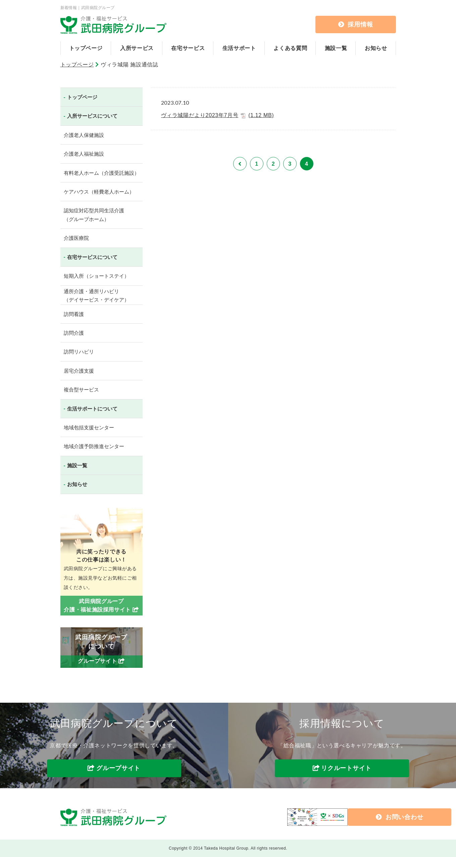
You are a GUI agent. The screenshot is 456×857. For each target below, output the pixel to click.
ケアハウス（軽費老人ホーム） (99, 192)
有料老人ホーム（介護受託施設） (101, 173)
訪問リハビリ (79, 352)
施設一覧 (336, 48)
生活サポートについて (92, 409)
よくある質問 (290, 48)
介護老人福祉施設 (84, 154)
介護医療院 (76, 238)
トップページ (86, 48)
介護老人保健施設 (84, 135)
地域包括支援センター (89, 427)
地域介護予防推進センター (94, 446)
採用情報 (355, 24)
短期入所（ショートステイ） (96, 276)
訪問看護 (74, 314)
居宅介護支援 (79, 371)
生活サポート (239, 48)
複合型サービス (81, 389)
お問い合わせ (342, 817)
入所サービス (137, 48)
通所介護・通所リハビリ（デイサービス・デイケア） (96, 295)
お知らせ (376, 48)
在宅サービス (188, 48)
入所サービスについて (92, 116)
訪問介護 (74, 333)
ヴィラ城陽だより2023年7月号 (217, 115)
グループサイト (118, 768)
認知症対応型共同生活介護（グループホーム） (94, 215)
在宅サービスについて (92, 257)
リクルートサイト (346, 768)
